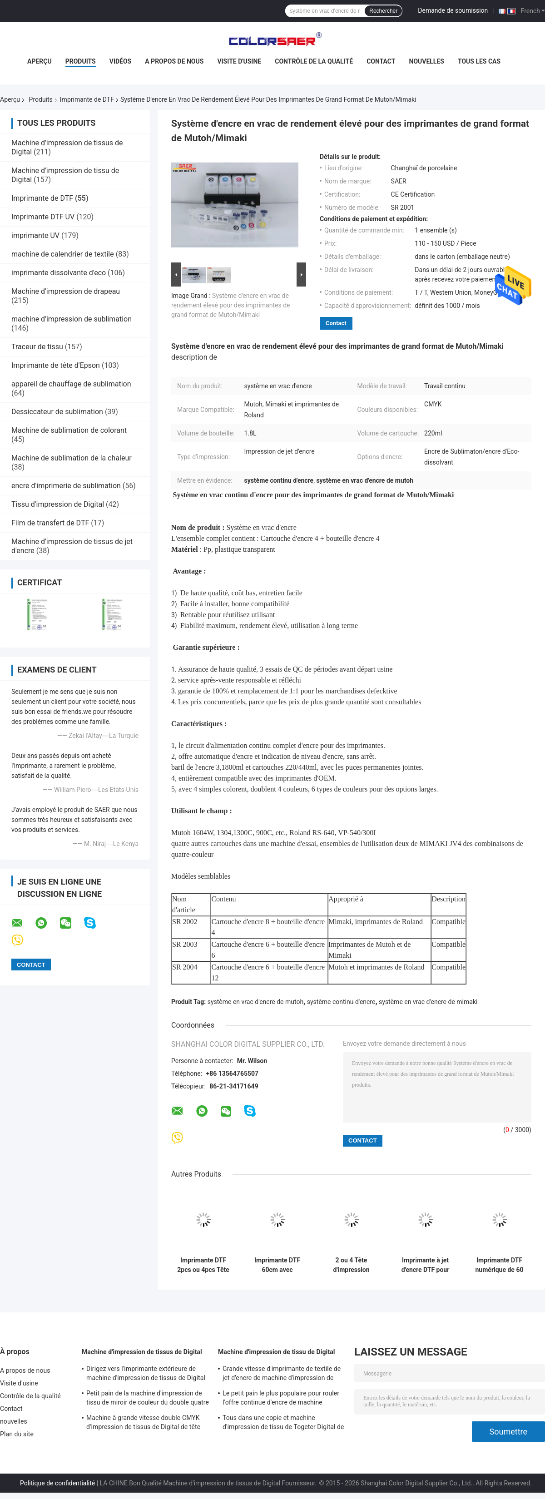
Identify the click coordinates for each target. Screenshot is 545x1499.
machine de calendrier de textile (62, 254)
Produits (80, 61)
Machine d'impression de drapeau (65, 291)
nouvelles (426, 61)
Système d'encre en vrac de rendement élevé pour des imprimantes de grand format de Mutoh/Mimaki (230, 305)
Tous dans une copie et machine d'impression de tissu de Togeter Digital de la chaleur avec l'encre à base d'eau (283, 1423)
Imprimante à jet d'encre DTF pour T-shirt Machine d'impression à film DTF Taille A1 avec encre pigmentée (425, 1265)
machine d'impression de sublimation (71, 319)
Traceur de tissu (37, 346)
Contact (381, 61)
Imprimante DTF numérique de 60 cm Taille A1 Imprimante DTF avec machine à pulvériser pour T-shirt (499, 1265)
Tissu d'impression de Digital (57, 504)
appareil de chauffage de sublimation (71, 384)
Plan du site (17, 1434)
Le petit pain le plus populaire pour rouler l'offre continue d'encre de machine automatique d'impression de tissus (281, 1399)
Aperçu (39, 61)
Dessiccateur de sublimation (57, 411)
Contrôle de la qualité (314, 61)
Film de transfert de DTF (50, 523)
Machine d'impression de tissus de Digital (142, 1352)
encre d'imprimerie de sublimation (66, 485)
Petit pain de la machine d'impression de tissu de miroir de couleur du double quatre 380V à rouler (147, 1399)
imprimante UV (35, 235)
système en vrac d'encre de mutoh (255, 1001)
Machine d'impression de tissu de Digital (276, 1352)
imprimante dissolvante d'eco (58, 272)
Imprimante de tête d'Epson (55, 365)
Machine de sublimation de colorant (69, 430)
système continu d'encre (341, 1001)
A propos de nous (174, 61)
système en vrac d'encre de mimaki (428, 1001)
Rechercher (383, 11)
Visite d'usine (239, 61)
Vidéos (120, 61)
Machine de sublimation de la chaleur (71, 458)
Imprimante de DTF (87, 99)
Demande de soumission (453, 10)
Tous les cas (479, 61)
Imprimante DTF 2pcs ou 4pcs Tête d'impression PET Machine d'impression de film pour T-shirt (203, 1265)
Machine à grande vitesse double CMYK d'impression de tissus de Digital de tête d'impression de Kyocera (143, 1423)
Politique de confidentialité (57, 1483)
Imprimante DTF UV (42, 217)
